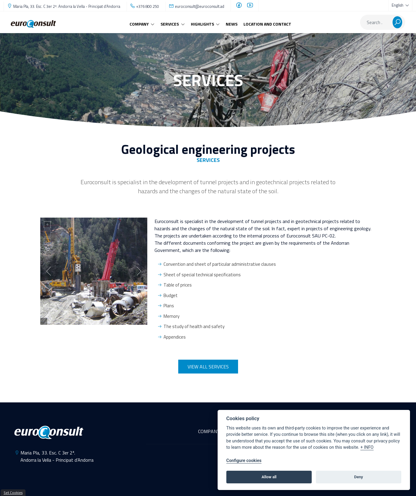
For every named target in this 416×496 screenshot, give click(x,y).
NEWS (231, 24)
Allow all (269, 477)
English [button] (398, 5)
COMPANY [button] (140, 24)
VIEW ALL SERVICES (208, 366)
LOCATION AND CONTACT (267, 24)
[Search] (376, 22)
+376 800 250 (147, 6)
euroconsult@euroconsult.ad (199, 6)
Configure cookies (244, 460)
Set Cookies (13, 492)
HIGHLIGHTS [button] (203, 24)
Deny (358, 477)
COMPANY (209, 431)
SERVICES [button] (170, 24)
